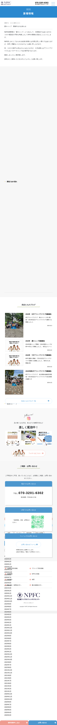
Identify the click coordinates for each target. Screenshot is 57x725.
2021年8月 (7, 678)
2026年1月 (7, 564)
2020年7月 (7, 704)
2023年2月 (7, 649)
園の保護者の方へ (37, 585)
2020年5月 (7, 710)
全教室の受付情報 (12, 568)
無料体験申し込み (14, 722)
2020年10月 (8, 699)
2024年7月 (7, 609)
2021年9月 (7, 675)
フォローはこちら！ (36, 453)
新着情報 (9, 574)
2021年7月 (7, 680)
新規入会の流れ (10, 181)
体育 (33, 579)
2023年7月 (7, 641)
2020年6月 (7, 707)
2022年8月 (7, 662)
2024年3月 (7, 620)
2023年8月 (7, 638)
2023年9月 (7, 635)
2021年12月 (8, 670)
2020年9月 (7, 702)
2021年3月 (7, 686)
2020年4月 (7, 712)
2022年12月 (8, 654)
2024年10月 (8, 601)
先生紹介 (9, 579)
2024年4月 (7, 617)
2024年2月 (7, 622)
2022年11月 (8, 657)
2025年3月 (7, 588)
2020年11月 (8, 696)
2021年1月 (7, 691)
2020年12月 (8, 694)
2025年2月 (7, 590)
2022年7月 (7, 665)
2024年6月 (7, 612)
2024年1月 (7, 625)
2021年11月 (8, 673)
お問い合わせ (42, 722)
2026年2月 (7, 561)
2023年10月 (8, 633)
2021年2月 (7, 688)
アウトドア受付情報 (37, 568)
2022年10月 (8, 659)
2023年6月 (7, 643)
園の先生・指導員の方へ (14, 585)
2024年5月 (7, 614)
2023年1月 (7, 651)
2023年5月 (7, 646)
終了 (15, 22)
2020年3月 (7, 715)
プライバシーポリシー (29, 602)
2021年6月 (7, 683)
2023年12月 (8, 627)
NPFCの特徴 (35, 574)
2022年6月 (7, 667)
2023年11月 (8, 630)
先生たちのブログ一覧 (28, 401)
